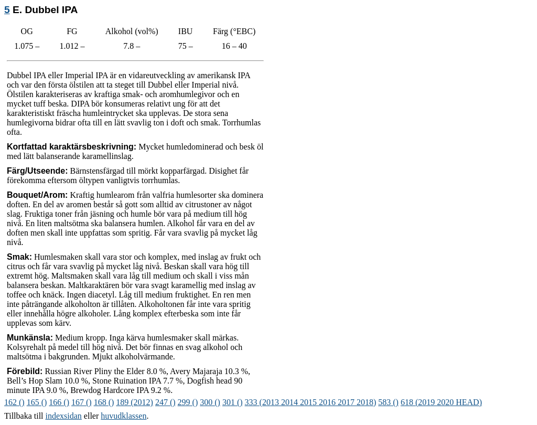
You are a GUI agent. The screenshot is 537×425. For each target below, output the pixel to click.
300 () (210, 402)
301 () (232, 402)
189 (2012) (134, 402)
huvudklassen (123, 415)
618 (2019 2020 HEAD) (441, 402)
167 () (81, 402)
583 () (388, 402)
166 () (59, 402)
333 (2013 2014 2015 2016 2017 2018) (311, 402)
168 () (104, 402)
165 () (37, 402)
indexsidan (64, 415)
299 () (188, 402)
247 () (165, 402)
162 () (14, 402)
